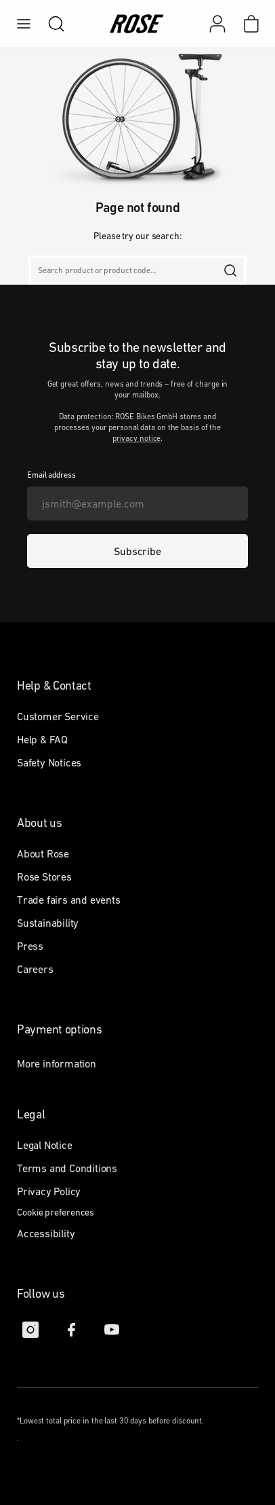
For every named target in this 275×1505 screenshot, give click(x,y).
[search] (49, 24)
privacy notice (136, 438)
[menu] (24, 24)
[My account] (217, 24)
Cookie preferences (55, 1212)
